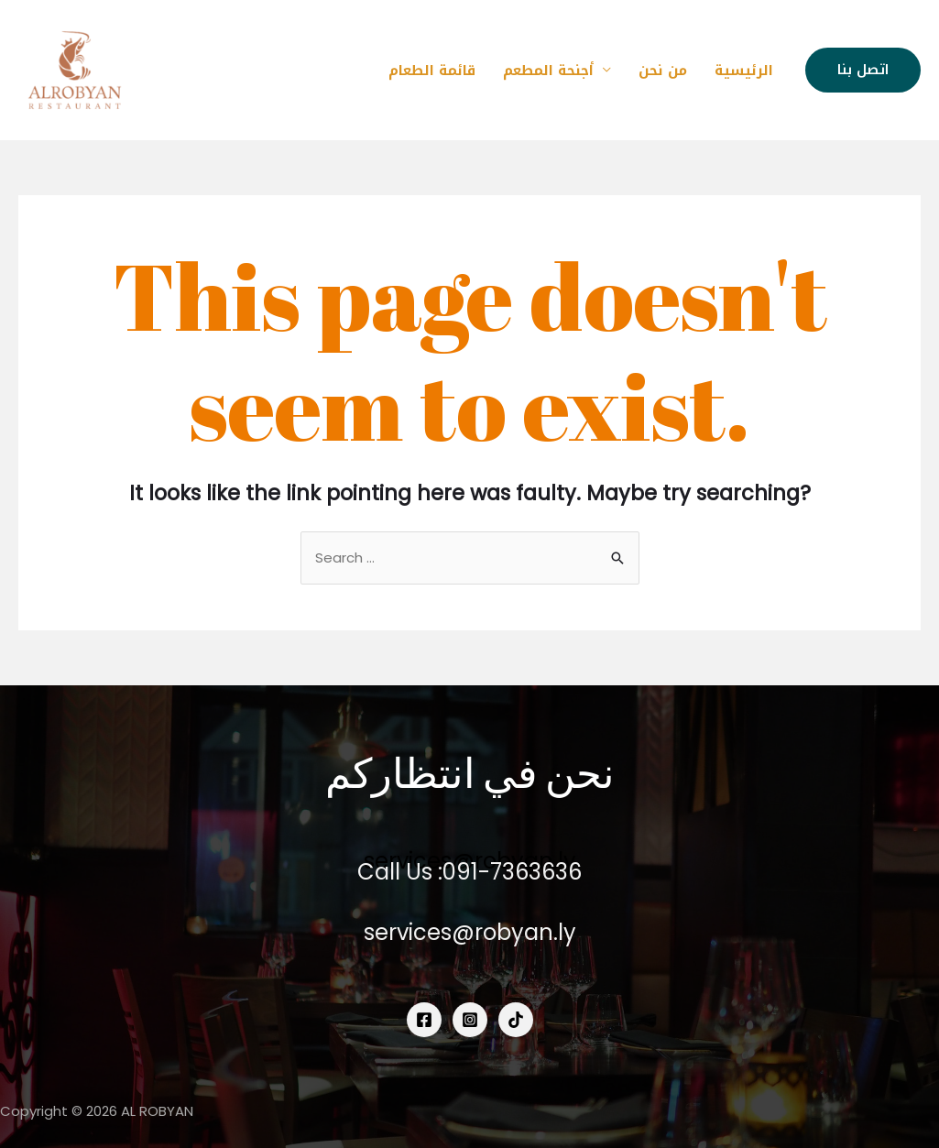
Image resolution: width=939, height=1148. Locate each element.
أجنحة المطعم (548, 70)
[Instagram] (470, 1019)
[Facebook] (424, 1019)
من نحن (663, 70)
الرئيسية (744, 70)
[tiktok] (515, 1019)
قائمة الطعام (431, 70)
